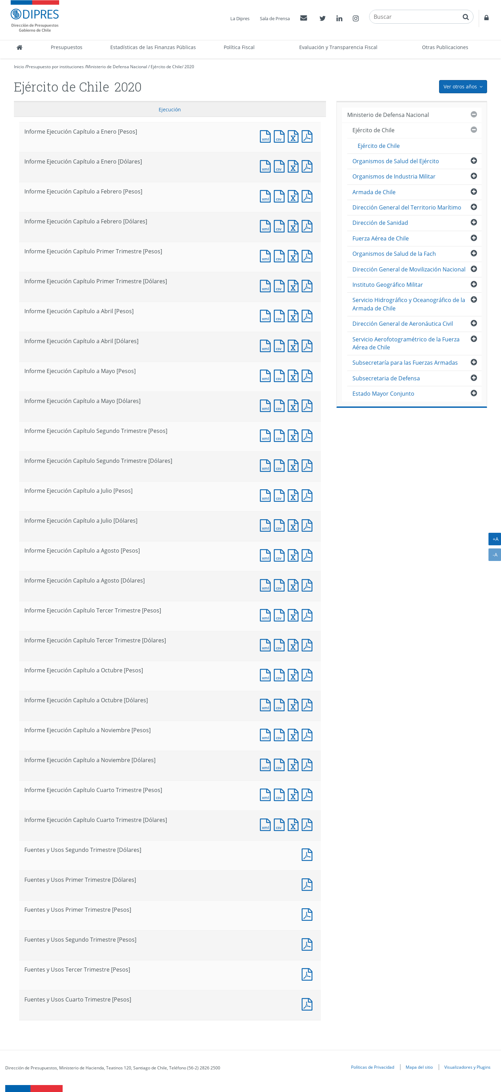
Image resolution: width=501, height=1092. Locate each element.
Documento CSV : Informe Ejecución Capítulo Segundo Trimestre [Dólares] (281, 465)
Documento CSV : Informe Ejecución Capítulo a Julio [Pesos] (281, 495)
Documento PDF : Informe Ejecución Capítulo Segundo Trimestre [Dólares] (309, 465)
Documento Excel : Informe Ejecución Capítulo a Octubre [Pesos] (295, 674)
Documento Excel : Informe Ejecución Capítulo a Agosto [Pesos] (295, 554)
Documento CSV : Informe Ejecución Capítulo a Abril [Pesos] (281, 315)
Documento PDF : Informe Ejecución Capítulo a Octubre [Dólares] (309, 704)
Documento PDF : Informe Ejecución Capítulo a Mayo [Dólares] (309, 405)
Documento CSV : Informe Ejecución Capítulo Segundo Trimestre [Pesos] (281, 435)
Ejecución (170, 109)
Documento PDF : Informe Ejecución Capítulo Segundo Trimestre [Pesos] (309, 435)
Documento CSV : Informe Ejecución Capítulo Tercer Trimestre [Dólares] (281, 644)
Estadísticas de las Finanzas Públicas (153, 47)
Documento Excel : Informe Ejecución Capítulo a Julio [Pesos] (295, 495)
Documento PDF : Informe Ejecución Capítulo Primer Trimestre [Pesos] (309, 255)
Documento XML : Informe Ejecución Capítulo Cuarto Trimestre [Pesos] (267, 794)
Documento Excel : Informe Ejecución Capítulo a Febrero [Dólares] (295, 225)
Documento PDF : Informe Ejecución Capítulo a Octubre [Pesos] (309, 674)
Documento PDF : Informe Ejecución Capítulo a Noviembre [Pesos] (309, 734)
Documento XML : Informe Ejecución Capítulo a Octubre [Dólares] (267, 704)
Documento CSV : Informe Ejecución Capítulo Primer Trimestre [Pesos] (281, 255)
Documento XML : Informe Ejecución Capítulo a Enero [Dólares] (267, 165)
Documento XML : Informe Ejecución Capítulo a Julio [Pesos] (267, 495)
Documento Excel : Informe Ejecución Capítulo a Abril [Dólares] (295, 345)
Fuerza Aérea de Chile (380, 238)
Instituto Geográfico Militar (387, 284)
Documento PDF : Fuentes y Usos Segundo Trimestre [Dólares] (309, 854)
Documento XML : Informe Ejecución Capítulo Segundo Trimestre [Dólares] (267, 465)
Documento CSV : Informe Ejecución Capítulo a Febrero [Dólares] (281, 225)
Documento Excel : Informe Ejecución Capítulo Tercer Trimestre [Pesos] (295, 614)
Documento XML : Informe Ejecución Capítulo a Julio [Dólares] (267, 524)
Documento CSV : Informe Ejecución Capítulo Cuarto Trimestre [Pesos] (281, 794)
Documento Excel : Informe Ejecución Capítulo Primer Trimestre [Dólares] (295, 285)
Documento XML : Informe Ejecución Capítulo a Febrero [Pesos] (267, 195)
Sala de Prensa (275, 18)
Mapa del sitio (419, 1067)
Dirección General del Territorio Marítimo (406, 207)
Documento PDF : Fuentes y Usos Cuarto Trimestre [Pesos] (309, 1003)
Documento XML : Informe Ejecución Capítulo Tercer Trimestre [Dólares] (267, 644)
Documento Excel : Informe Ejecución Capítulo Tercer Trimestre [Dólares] (295, 644)
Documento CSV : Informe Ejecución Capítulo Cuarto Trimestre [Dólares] (281, 824)
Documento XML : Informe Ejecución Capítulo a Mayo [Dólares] (267, 405)
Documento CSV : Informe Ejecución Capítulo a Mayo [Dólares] (281, 405)
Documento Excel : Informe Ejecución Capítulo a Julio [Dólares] (295, 524)
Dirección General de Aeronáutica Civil (402, 323)
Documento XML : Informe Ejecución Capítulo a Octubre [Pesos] (267, 674)
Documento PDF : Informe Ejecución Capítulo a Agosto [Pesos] (309, 554)
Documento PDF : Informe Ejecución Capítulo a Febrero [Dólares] (309, 225)
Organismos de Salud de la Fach (394, 254)
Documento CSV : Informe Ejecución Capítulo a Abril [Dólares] (281, 345)
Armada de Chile (374, 192)
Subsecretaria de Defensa (386, 378)
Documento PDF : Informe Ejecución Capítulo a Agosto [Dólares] (309, 584)
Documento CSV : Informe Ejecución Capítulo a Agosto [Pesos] (281, 554)
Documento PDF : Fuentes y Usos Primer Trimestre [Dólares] (309, 884)
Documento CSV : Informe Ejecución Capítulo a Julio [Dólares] (281, 524)
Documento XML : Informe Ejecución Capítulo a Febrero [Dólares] (267, 225)
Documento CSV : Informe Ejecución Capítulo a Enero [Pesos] (281, 135)
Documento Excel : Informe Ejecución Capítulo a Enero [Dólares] (295, 165)
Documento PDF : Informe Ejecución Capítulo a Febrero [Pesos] (309, 195)
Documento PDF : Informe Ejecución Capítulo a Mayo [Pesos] (309, 375)
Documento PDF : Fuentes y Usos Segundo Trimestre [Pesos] (309, 943)
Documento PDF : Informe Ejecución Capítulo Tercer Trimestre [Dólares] (309, 644)
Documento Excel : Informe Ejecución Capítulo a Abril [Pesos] (295, 315)
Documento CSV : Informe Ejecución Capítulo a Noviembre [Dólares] (281, 764)
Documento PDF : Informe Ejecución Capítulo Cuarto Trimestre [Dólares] (309, 824)
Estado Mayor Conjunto (383, 393)
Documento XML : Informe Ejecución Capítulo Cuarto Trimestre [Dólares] (267, 824)
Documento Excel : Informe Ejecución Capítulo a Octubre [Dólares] (295, 704)
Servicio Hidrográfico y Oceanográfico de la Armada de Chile (408, 304)
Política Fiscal (239, 47)
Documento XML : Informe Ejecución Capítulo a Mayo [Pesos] (267, 375)
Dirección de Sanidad (380, 223)
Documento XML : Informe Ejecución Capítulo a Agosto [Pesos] (267, 554)
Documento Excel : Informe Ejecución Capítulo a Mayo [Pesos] (295, 375)
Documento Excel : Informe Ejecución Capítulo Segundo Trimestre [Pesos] (295, 435)
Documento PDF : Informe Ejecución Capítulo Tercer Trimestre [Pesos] (309, 614)
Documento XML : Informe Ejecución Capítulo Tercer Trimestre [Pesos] (267, 614)
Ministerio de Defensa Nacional (116, 67)
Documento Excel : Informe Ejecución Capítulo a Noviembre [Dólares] (295, 764)
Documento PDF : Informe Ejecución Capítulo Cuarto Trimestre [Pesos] (309, 794)
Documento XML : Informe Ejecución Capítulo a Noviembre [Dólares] (267, 764)
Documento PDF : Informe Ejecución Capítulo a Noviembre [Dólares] (309, 764)
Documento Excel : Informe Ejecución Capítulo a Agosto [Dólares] (295, 584)
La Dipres (239, 18)
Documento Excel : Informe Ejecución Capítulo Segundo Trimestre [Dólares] (295, 465)
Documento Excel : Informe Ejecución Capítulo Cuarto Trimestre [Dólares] (295, 824)
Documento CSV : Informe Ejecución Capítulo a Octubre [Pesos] (281, 674)
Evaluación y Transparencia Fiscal (338, 47)
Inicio (19, 67)
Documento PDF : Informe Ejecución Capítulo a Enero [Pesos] (309, 135)
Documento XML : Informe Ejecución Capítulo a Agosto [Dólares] (267, 584)
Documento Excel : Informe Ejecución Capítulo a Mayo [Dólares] (295, 405)
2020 (189, 67)
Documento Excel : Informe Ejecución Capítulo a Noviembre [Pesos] (295, 734)
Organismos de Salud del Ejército (395, 161)
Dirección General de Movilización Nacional (409, 269)
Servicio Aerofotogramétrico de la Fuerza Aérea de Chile (406, 343)
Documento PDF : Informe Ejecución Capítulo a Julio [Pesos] (309, 495)
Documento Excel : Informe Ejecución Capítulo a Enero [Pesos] (295, 135)
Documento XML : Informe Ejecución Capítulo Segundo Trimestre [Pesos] (267, 435)
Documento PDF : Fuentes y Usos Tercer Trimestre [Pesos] (309, 973)
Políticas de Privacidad (372, 1067)
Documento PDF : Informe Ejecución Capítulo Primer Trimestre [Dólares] (309, 285)
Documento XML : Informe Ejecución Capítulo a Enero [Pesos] (267, 135)
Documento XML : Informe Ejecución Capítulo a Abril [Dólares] (267, 345)
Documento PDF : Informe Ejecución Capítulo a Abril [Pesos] (309, 315)
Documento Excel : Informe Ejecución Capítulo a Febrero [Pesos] (295, 195)
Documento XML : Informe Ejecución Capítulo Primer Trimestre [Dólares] (267, 285)
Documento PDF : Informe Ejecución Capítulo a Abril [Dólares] (309, 345)
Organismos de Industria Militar (394, 176)
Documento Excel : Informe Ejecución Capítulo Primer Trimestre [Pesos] (295, 255)
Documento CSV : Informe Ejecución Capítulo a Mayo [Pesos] (281, 375)
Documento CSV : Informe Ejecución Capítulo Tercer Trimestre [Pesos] (281, 614)
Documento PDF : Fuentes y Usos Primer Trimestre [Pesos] (309, 913)
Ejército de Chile (166, 67)
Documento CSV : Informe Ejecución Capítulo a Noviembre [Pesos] (281, 734)
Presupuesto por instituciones (55, 67)
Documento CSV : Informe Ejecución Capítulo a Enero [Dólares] (281, 165)
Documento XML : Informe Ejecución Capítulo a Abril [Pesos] (267, 315)
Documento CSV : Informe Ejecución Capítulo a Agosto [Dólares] (281, 584)
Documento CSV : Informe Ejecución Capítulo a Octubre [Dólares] (281, 704)
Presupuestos (66, 47)
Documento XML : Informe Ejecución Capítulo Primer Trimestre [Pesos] (267, 255)
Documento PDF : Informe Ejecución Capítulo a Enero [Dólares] (309, 165)
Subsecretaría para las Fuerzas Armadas (405, 362)
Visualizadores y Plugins (467, 1067)
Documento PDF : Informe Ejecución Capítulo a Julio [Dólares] (309, 524)
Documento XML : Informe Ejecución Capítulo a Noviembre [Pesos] (267, 734)
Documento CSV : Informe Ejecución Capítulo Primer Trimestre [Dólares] (281, 285)
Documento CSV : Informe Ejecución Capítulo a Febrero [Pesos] (281, 195)
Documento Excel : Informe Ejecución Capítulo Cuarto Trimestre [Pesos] (295, 794)
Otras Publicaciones (445, 47)
